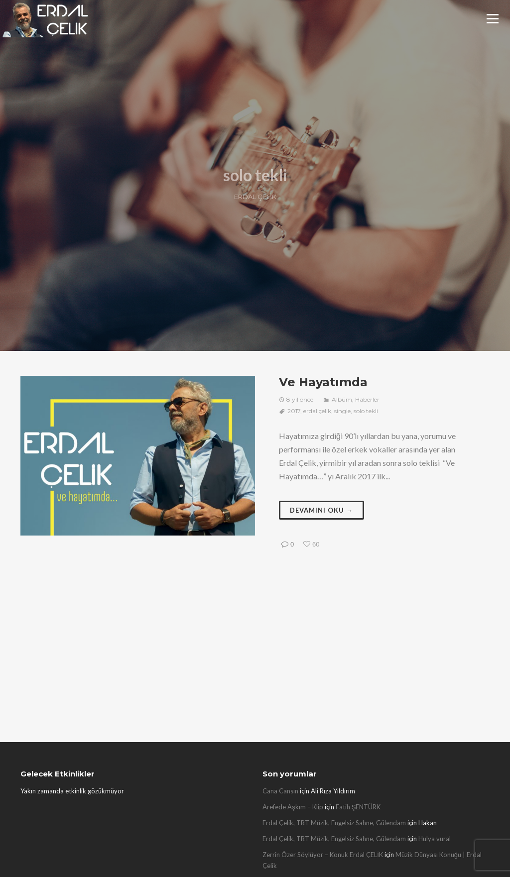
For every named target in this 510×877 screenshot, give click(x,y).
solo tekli (366, 411)
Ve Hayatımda (323, 382)
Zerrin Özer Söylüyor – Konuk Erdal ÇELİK (322, 855)
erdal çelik (317, 411)
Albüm (342, 399)
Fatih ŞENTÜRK (358, 807)
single (342, 411)
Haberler (367, 399)
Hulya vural (434, 839)
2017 (293, 411)
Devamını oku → (321, 510)
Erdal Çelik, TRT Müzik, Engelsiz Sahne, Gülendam (334, 823)
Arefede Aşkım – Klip (292, 807)
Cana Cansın (280, 791)
